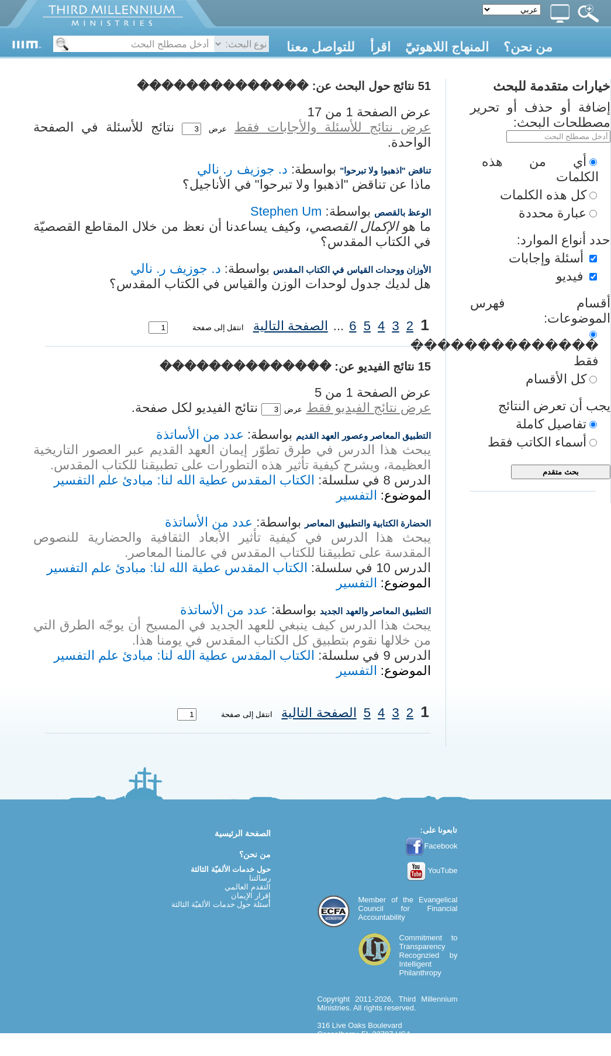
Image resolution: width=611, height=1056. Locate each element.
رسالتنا (260, 878)
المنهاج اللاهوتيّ (447, 47)
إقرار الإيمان (251, 895)
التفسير (356, 495)
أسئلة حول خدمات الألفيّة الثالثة (221, 904)
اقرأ (380, 47)
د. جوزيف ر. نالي (242, 169)
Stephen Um (286, 211)
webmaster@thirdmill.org (359, 1051)
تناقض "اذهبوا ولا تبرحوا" (385, 170)
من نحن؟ (528, 47)
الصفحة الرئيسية (243, 833)
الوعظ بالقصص (402, 212)
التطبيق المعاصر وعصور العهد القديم (363, 436)
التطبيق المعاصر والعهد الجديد (375, 611)
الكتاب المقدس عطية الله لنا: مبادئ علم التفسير (184, 480)
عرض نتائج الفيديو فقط (368, 407)
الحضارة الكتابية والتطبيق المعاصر (368, 523)
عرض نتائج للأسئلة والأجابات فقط (332, 127)
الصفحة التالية (290, 325)
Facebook (431, 846)
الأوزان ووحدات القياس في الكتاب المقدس (352, 270)
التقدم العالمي (248, 886)
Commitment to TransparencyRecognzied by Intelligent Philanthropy (428, 955)
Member (372, 899)
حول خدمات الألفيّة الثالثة (231, 869)
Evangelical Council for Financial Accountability (408, 908)
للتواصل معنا (320, 47)
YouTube (432, 870)
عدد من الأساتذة (200, 434)
